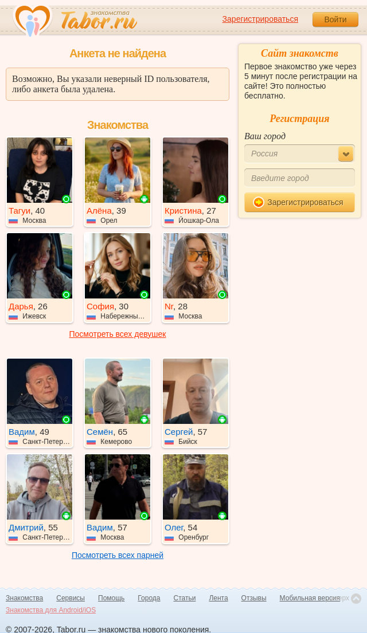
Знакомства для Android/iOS (51, 610)
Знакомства (24, 598)
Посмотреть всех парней (117, 555)
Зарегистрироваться (260, 18)
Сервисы (70, 598)
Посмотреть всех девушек (117, 334)
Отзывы (254, 598)
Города (149, 598)
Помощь (111, 598)
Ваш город (265, 136)
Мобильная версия (310, 598)
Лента (218, 598)
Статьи (185, 598)
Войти (335, 19)
